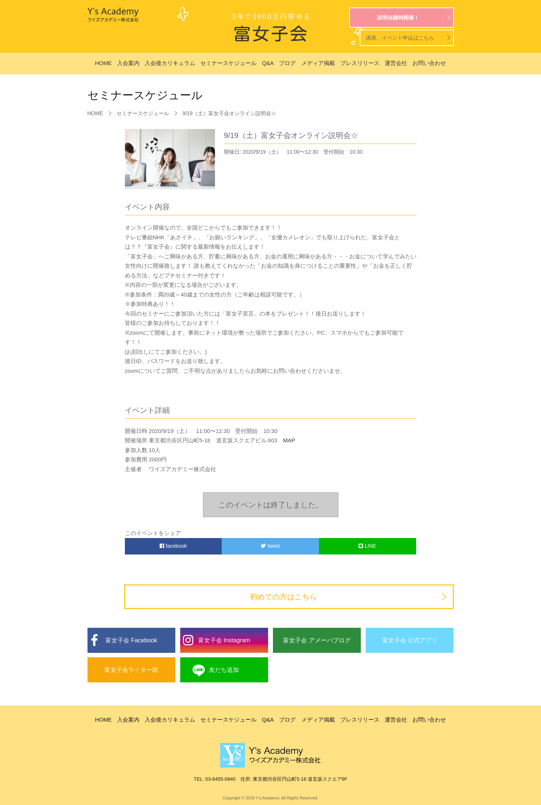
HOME (103, 63)
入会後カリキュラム (170, 63)
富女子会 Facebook (131, 640)
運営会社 (396, 63)
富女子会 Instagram (224, 640)
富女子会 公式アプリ (409, 640)
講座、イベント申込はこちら (400, 38)
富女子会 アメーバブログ (316, 640)
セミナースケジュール (228, 63)
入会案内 (128, 63)
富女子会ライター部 (131, 670)
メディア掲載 (318, 63)
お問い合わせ (429, 63)
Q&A (268, 63)
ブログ (287, 63)
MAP (286, 440)
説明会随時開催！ (398, 18)
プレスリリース (359, 63)
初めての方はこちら (283, 597)
